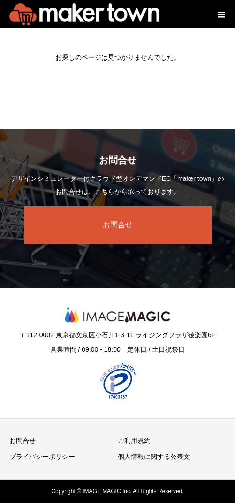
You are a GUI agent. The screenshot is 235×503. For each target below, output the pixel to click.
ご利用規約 (134, 440)
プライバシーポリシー (42, 456)
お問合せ (118, 225)
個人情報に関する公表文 (154, 456)
